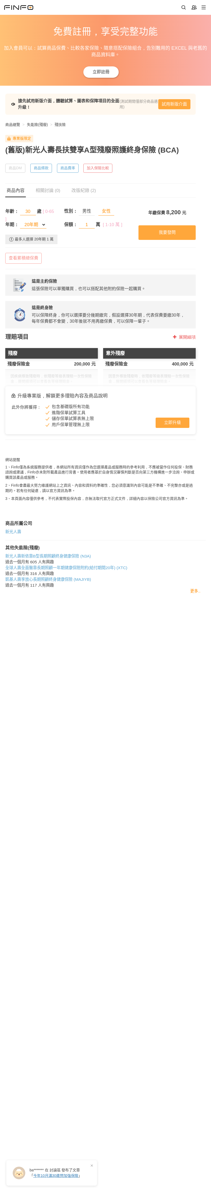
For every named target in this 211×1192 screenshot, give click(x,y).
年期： (12, 224)
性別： (71, 211)
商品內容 (16, 190)
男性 (86, 211)
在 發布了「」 (56, 1173)
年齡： (12, 211)
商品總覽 (12, 124)
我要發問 (167, 232)
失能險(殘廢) (37, 124)
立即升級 (172, 422)
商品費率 (67, 168)
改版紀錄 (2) (83, 190)
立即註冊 (101, 72)
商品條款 (41, 168)
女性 (106, 211)
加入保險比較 (98, 168)
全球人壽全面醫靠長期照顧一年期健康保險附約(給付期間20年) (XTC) (66, 615)
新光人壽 (13, 579)
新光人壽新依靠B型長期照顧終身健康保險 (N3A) (48, 603)
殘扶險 (60, 124)
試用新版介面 (174, 104)
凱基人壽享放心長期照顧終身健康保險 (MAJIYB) (48, 627)
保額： (71, 224)
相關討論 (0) (48, 190)
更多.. (195, 638)
